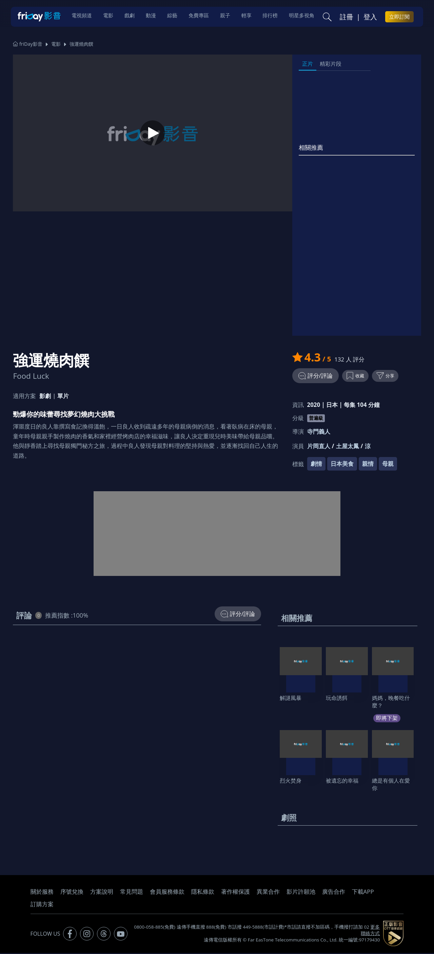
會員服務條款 (167, 893)
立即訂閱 (399, 17)
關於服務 (42, 893)
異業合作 (268, 893)
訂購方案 (42, 905)
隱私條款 (202, 893)
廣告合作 (333, 893)
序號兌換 (71, 893)
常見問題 (131, 893)
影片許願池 (301, 893)
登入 (370, 17)
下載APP (363, 893)
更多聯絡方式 (370, 931)
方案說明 (101, 893)
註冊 (346, 17)
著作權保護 (235, 893)
